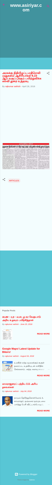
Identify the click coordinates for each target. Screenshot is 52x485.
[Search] (48, 6)
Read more (43, 334)
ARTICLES (14, 180)
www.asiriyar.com (26, 7)
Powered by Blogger (26, 474)
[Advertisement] (26, 41)
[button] (48, 74)
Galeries (32, 480)
